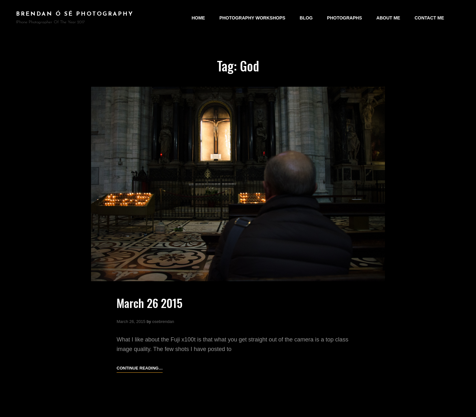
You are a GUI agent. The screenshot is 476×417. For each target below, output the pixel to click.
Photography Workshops (252, 17)
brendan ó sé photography (75, 14)
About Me (388, 17)
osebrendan (163, 321)
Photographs (344, 17)
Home (198, 17)
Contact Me (429, 17)
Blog (306, 17)
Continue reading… (140, 368)
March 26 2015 (149, 302)
